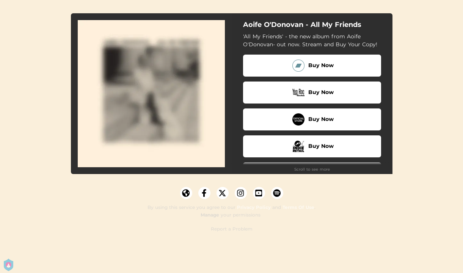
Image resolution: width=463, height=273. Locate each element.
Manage (210, 215)
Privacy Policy (254, 207)
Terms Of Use (298, 207)
